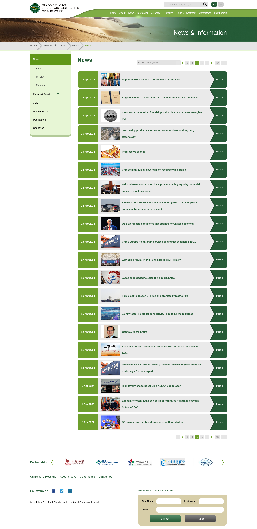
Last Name (190, 501)
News (75, 45)
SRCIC (40, 76)
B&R (38, 68)
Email (145, 509)
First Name (148, 501)
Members (41, 85)
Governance (87, 476)
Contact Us (105, 476)
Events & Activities (43, 94)
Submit (165, 518)
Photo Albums (40, 111)
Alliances (155, 13)
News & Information (138, 13)
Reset (200, 518)
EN (214, 4)
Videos (37, 103)
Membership (220, 13)
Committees (205, 13)
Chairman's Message (43, 476)
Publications (39, 119)
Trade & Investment (186, 13)
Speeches (38, 127)
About (122, 13)
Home (113, 13)
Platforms (168, 13)
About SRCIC (68, 476)
